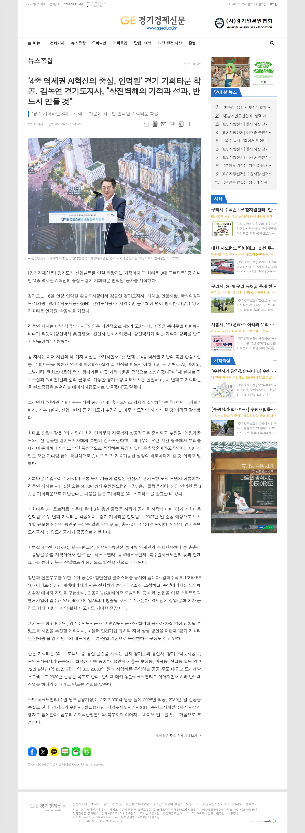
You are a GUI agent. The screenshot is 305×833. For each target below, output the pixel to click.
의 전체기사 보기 (176, 735)
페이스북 (32, 751)
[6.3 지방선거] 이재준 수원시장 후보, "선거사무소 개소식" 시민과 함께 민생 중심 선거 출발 (247, 157)
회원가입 (261, 4)
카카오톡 (54, 751)
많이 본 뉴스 (225, 92)
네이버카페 (76, 751)
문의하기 (251, 804)
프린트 (172, 124)
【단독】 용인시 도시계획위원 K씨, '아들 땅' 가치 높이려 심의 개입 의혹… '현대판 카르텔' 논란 (247, 107)
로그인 (273, 4)
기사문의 (247, 4)
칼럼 (192, 43)
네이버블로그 (65, 751)
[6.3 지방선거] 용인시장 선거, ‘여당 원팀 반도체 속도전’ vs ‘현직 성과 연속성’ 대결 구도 (247, 149)
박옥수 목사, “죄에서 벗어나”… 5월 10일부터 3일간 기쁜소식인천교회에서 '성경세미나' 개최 (247, 140)
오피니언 (99, 43)
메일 (163, 124)
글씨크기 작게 (198, 124)
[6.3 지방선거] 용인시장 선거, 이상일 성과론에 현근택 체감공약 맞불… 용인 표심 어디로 (247, 124)
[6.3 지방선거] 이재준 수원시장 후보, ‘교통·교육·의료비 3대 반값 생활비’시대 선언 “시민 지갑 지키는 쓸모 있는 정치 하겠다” (247, 132)
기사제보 (234, 4)
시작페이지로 (38, 4)
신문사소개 (80, 804)
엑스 (43, 751)
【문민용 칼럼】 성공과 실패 (244, 182)
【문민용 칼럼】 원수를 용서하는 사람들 (247, 165)
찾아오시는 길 (113, 804)
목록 (155, 124)
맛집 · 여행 (142, 43)
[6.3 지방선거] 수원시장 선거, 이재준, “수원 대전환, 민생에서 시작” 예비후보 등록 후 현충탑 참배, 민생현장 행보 (247, 173)
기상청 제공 (97, 6)
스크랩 (181, 124)
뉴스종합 (78, 43)
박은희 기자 (35, 124)
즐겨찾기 (55, 4)
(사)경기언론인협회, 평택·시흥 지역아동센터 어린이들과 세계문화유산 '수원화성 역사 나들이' (247, 115)
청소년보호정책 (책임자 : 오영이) (174, 804)
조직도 (95, 804)
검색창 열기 (272, 43)
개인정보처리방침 (137, 804)
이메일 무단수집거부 (213, 804)
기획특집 (120, 43)
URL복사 (146, 124)
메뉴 (36, 43)
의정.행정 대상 (170, 43)
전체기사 (57, 43)
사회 (218, 199)
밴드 (86, 751)
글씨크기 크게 (189, 124)
